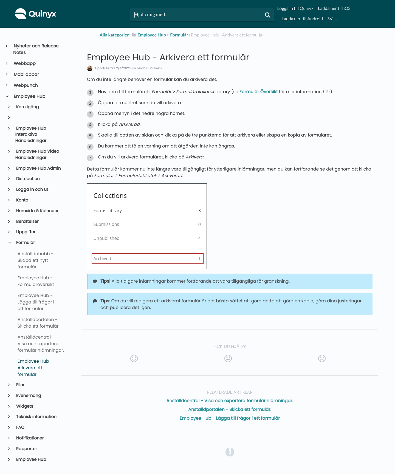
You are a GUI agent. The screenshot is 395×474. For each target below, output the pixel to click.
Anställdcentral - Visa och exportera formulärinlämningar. (229, 401)
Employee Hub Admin (38, 168)
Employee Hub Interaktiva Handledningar (31, 135)
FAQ (19, 427)
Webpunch (25, 85)
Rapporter (26, 449)
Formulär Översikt (258, 92)
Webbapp (24, 63)
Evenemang (28, 396)
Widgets (24, 406)
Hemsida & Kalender (37, 211)
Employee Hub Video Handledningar (37, 155)
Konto (21, 200)
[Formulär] (179, 35)
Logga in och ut (31, 189)
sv (330, 18)
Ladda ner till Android (302, 18)
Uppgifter (25, 232)
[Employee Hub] (148, 35)
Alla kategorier (114, 35)
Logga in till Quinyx (295, 8)
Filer (19, 385)
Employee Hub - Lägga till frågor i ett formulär (230, 418)
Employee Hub (29, 96)
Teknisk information (36, 417)
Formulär (25, 243)
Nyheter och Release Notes (36, 49)
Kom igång (27, 107)
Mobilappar (26, 74)
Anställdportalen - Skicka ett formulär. (229, 409)
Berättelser (27, 222)
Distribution (27, 179)
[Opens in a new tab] (229, 452)
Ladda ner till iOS (334, 8)
